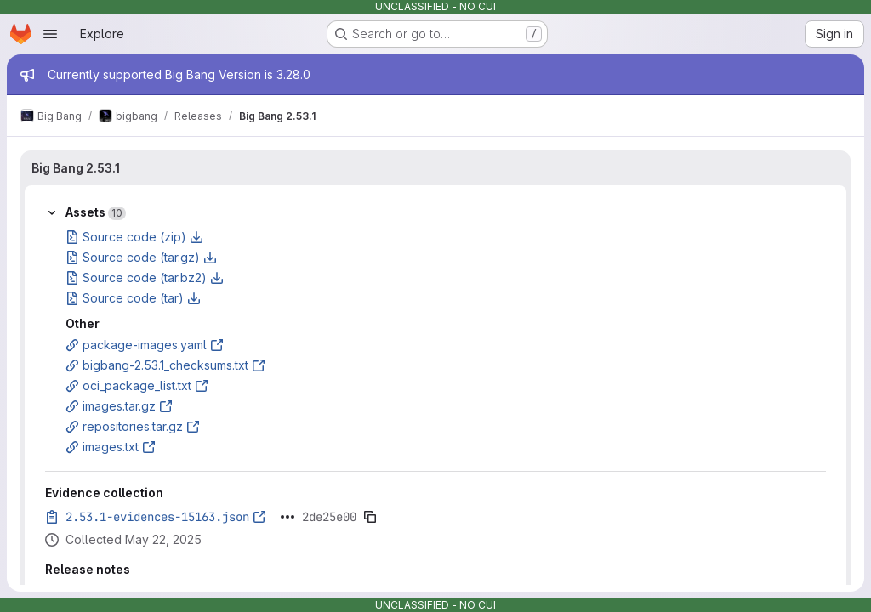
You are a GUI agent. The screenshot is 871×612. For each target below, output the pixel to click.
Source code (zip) (134, 237)
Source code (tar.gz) (141, 257)
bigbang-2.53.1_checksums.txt (165, 365)
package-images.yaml (144, 344)
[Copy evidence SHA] (370, 516)
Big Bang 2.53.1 (75, 168)
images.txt (110, 446)
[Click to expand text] (287, 516)
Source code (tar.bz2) (144, 277)
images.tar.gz (119, 406)
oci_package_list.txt (136, 385)
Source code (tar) (133, 298)
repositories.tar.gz (132, 426)
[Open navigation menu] (50, 34)
